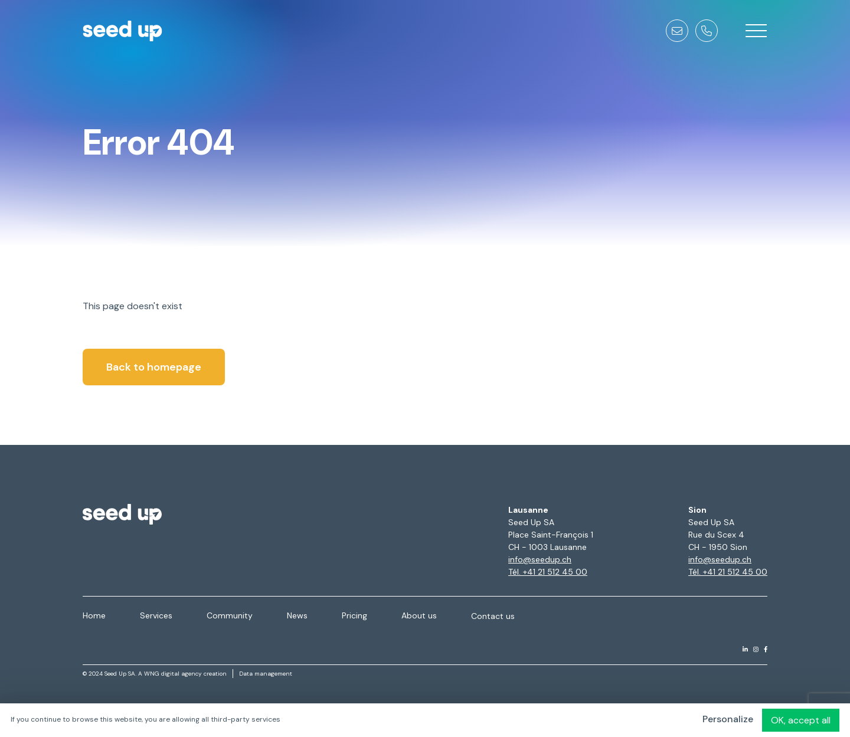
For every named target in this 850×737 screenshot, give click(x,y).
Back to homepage (153, 367)
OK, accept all (801, 720)
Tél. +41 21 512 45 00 (547, 571)
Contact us (493, 616)
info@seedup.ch (539, 559)
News (297, 615)
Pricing (354, 615)
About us (419, 615)
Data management (265, 673)
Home (94, 615)
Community (230, 615)
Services (156, 615)
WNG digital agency (173, 673)
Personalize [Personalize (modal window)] (727, 719)
